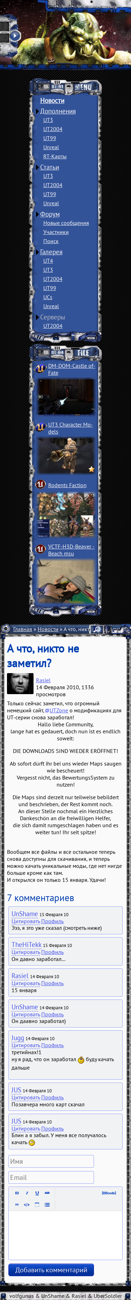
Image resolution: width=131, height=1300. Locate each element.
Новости (52, 100)
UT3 (48, 119)
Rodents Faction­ (67, 485)
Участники (56, 231)
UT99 (49, 137)
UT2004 (53, 128)
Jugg (18, 1037)
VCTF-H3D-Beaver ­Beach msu (71, 550)
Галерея (51, 252)
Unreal (51, 147)
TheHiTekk (27, 944)
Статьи (49, 167)
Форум (50, 214)
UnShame (25, 914)
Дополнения (58, 111)
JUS (16, 1090)
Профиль (52, 921)
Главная (22, 628)
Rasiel (43, 680)
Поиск (51, 240)
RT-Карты (55, 156)
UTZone (59, 710)
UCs (47, 296)
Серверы (52, 317)
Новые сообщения (66, 222)
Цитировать (26, 921)
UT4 (48, 260)
